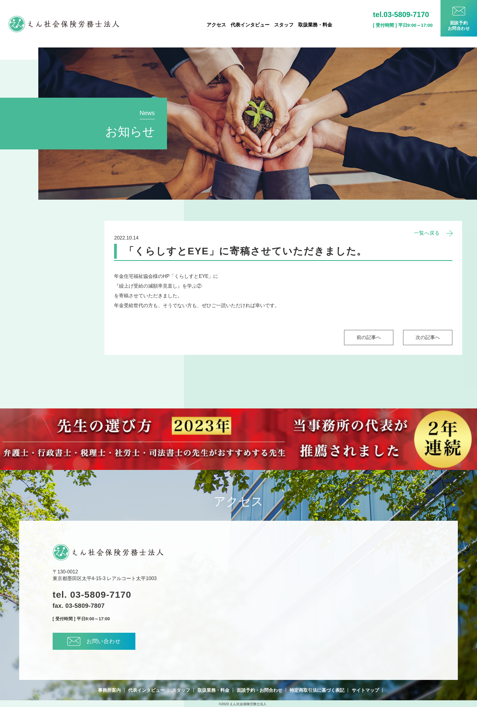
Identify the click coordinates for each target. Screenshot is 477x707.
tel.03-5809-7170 (401, 14)
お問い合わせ (93, 641)
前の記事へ (369, 337)
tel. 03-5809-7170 (92, 594)
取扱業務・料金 (315, 25)
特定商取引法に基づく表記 (317, 690)
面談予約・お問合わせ (259, 690)
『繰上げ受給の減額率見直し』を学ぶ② (158, 286)
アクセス (216, 25)
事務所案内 (109, 690)
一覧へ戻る (427, 233)
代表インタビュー (250, 25)
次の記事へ (428, 337)
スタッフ (284, 25)
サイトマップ (365, 690)
